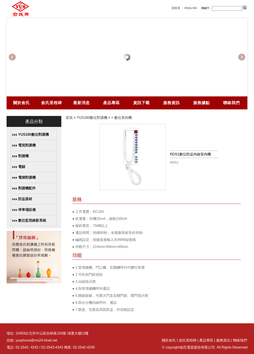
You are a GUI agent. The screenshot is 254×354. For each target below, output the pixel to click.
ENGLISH (191, 8)
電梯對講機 (27, 177)
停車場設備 (27, 210)
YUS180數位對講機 (33, 134)
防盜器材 (25, 199)
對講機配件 (27, 188)
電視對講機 (27, 145)
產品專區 (111, 103)
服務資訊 (171, 103)
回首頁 (176, 8)
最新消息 (81, 103)
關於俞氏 (21, 103)
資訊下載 (141, 103)
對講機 (23, 156)
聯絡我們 (231, 103)
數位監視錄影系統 (32, 220)
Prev (12, 57)
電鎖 (21, 167)
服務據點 (201, 103)
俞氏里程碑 (51, 103)
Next (241, 57)
